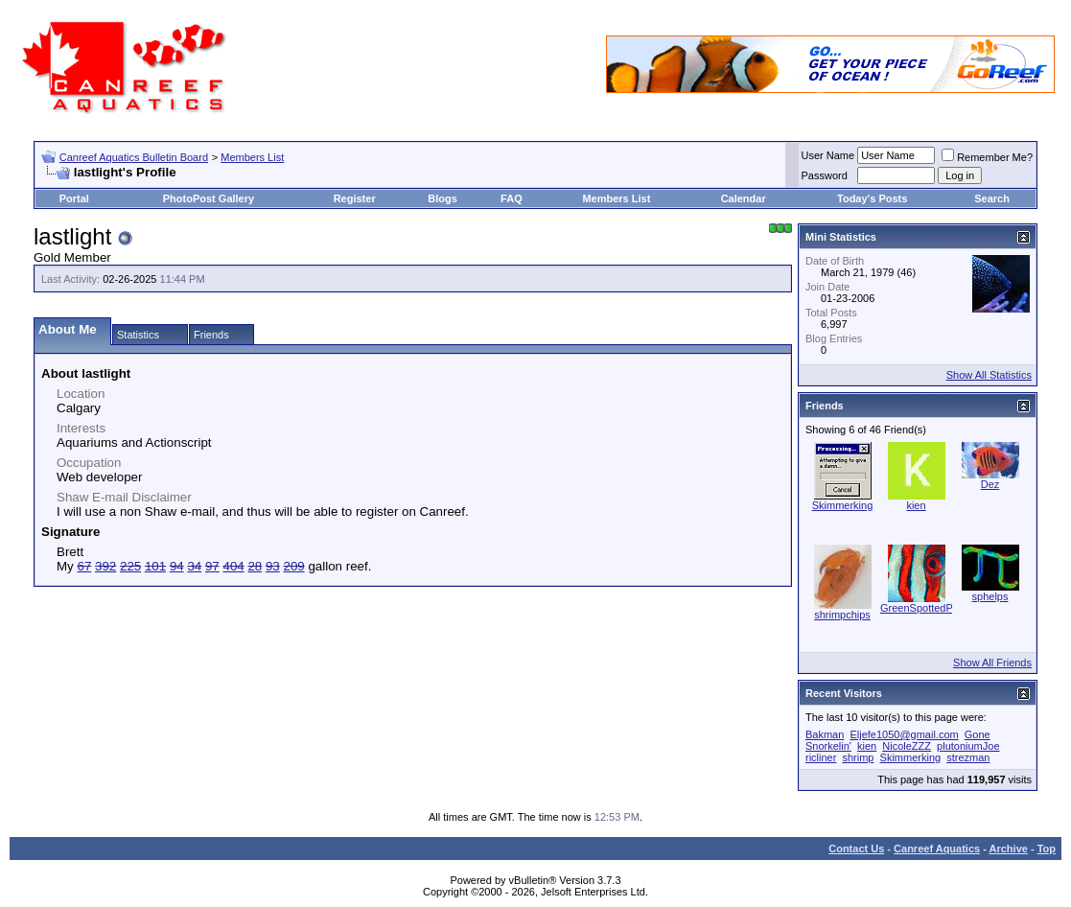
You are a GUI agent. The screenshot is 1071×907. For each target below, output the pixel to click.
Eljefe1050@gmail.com (904, 734)
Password (825, 175)
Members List (252, 157)
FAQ (512, 198)
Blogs (442, 198)
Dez (990, 484)
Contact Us (856, 848)
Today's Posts (872, 198)
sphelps (990, 596)
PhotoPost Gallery (208, 198)
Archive (1009, 848)
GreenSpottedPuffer (927, 608)
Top (1046, 848)
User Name (828, 155)
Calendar (743, 198)
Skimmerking (842, 505)
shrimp (857, 757)
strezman (968, 757)
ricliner (820, 757)
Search (992, 198)
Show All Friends (992, 662)
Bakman (824, 734)
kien (915, 505)
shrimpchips (842, 614)
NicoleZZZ (906, 746)
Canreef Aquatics (937, 848)
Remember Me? (987, 157)
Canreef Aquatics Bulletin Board (133, 157)
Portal (74, 198)
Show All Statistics (989, 375)
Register (355, 198)
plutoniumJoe (968, 746)
